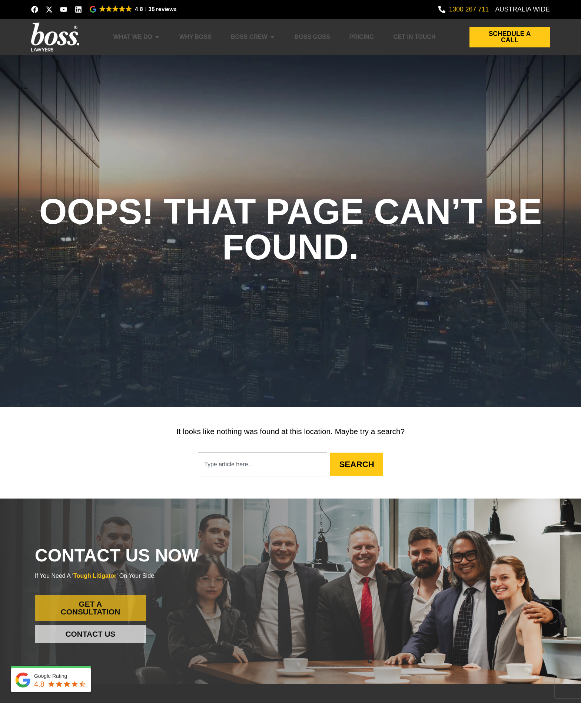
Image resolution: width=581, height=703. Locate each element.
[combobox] (262, 464)
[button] (133, 9)
